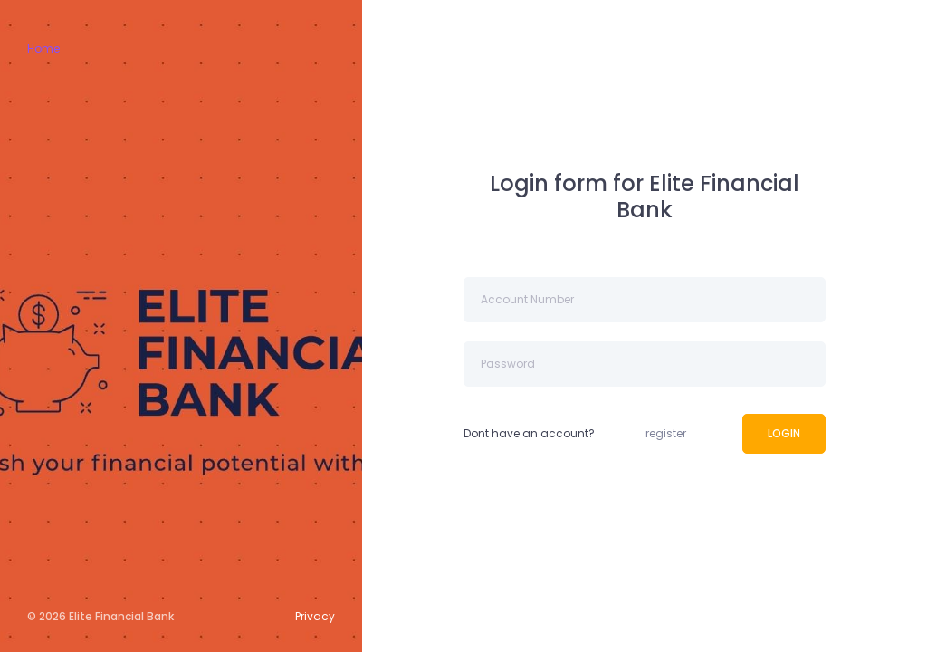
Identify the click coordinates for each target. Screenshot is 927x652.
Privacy (315, 616)
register (665, 433)
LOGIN (784, 433)
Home (43, 48)
